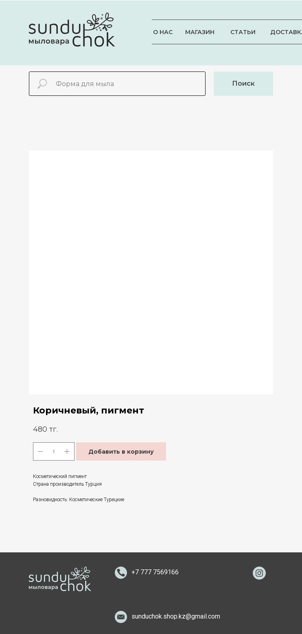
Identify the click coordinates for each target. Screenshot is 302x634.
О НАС (163, 32)
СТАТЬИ (243, 32)
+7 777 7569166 (155, 572)
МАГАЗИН (199, 32)
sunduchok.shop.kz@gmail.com (175, 616)
